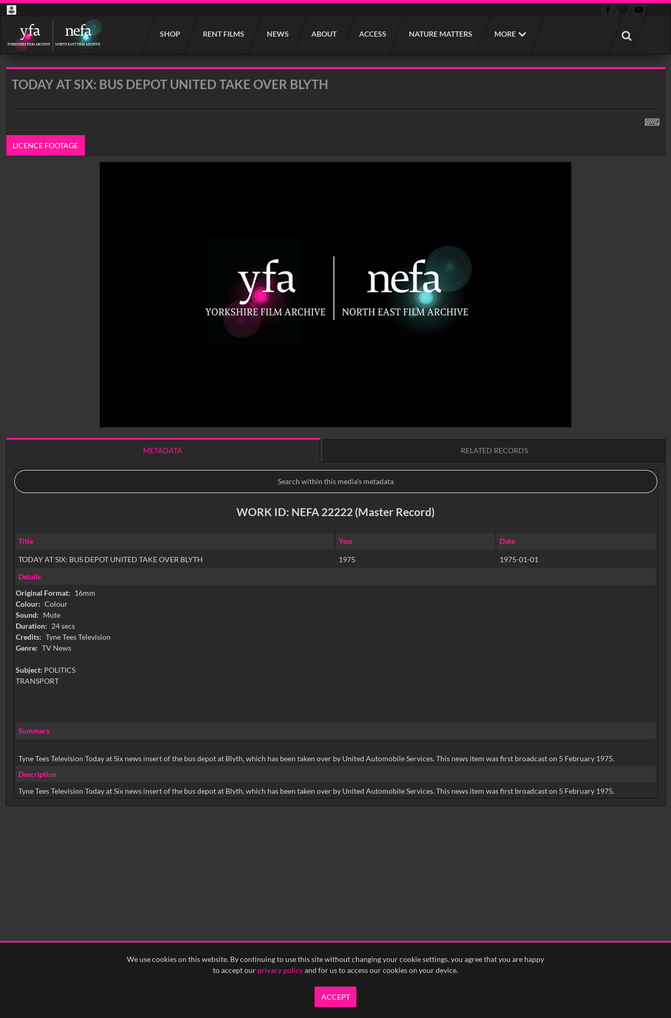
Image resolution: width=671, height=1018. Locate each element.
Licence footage (45, 145)
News (277, 33)
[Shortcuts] (652, 120)
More (505, 33)
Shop (169, 33)
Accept (335, 996)
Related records (494, 450)
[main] (336, 463)
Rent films (223, 33)
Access (372, 33)
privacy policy (280, 970)
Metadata (162, 450)
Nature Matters (440, 33)
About (323, 33)
